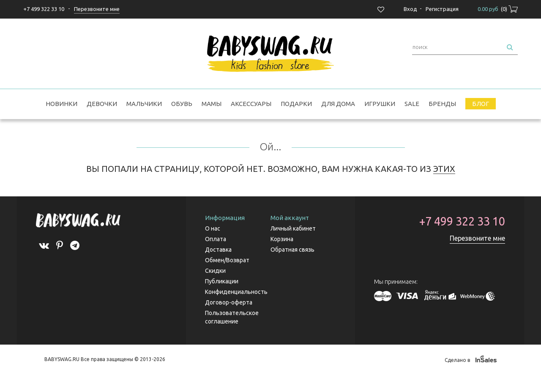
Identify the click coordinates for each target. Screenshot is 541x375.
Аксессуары (251, 103)
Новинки (61, 103)
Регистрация (442, 9)
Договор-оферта (228, 302)
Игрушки (379, 103)
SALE (411, 103)
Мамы (211, 103)
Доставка (218, 249)
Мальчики (144, 103)
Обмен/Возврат (227, 260)
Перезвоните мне (477, 238)
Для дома (338, 103)
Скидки (215, 270)
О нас (212, 228)
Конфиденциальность (236, 291)
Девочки (102, 103)
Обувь (181, 103)
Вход (410, 9)
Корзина (281, 239)
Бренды (442, 103)
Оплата (215, 239)
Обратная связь (292, 249)
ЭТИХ (444, 169)
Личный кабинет (293, 228)
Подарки (296, 103)
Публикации (221, 281)
